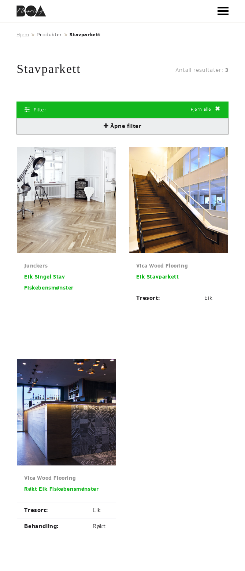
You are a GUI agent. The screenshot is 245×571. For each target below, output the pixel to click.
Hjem (22, 34)
